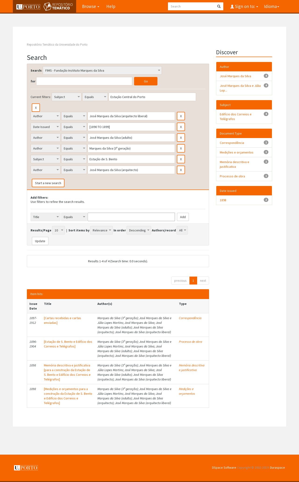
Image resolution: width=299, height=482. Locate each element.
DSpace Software (224, 467)
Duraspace (277, 467)
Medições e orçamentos (187, 391)
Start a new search (48, 183)
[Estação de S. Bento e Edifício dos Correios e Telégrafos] (68, 344)
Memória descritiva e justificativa (192, 367)
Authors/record (164, 230)
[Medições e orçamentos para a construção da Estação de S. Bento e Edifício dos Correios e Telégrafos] (68, 396)
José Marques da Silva (235, 76)
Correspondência (190, 318)
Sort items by (78, 230)
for (33, 81)
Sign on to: (246, 6)
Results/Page (41, 230)
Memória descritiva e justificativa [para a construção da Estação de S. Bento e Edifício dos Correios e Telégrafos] (67, 372)
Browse (90, 6)
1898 (223, 200)
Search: (36, 70)
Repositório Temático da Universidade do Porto (57, 45)
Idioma (271, 6)
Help (110, 6)
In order (120, 230)
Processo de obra (190, 342)
